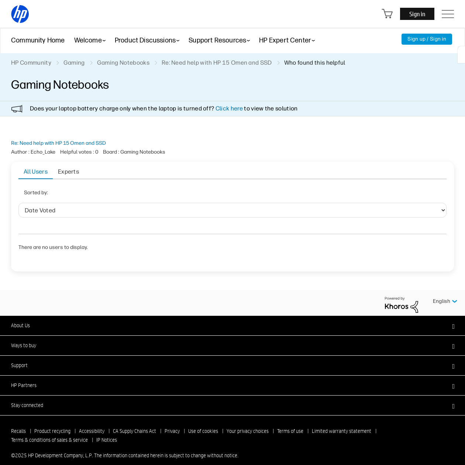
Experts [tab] (68, 171)
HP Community (31, 62)
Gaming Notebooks (123, 62)
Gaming (74, 62)
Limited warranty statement (341, 421)
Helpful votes (201, 194)
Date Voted (127, 194)
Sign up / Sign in (426, 39)
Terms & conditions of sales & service (49, 430)
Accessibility (91, 421)
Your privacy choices (248, 421)
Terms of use (290, 421)
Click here (229, 108)
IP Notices (106, 430)
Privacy (172, 421)
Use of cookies (203, 421)
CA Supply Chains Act (134, 421)
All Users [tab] (36, 171)
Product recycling (52, 421)
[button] (232, 316)
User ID (162, 194)
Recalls (18, 421)
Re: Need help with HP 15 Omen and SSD (58, 143)
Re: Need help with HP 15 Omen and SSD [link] (217, 62)
